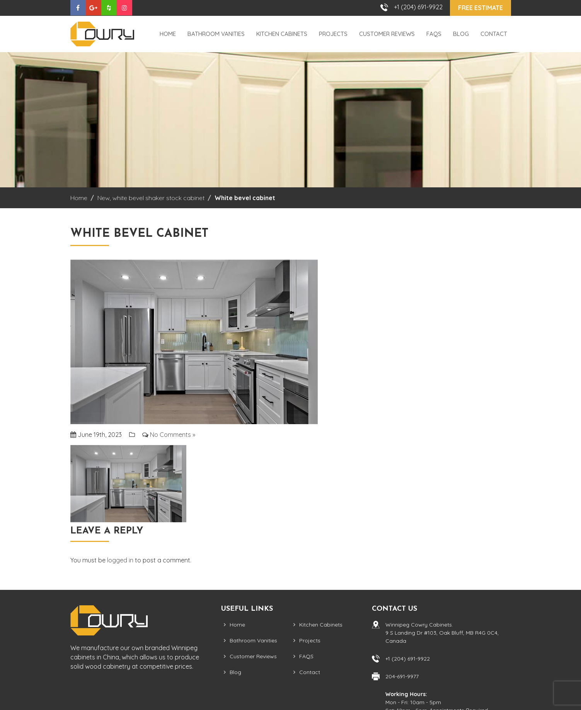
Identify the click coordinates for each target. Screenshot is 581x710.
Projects (333, 33)
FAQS (433, 33)
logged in (120, 560)
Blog (461, 33)
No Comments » (172, 434)
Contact (493, 33)
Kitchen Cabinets (281, 33)
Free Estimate (480, 8)
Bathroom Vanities (216, 33)
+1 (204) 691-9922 (418, 7)
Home (168, 33)
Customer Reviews (387, 33)
